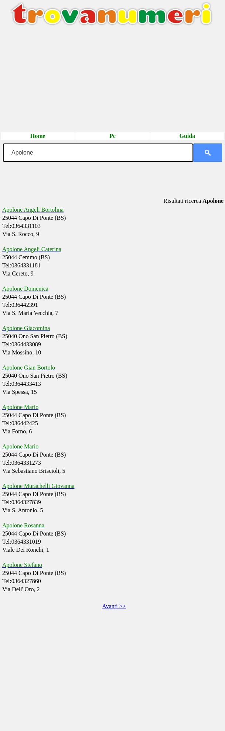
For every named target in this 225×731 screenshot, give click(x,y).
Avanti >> (114, 606)
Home (37, 136)
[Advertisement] (112, 80)
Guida (187, 136)
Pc (112, 136)
